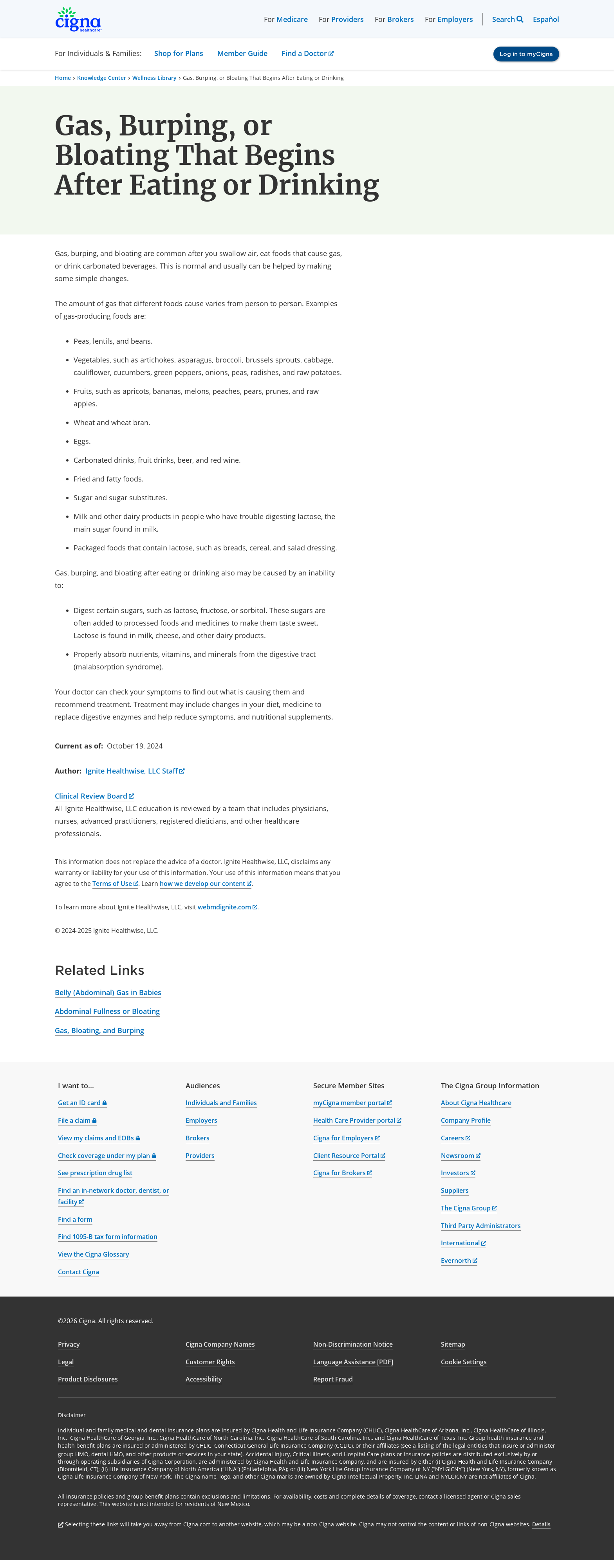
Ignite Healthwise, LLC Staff (135, 770)
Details (541, 1524)
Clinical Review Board (94, 796)
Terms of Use (115, 883)
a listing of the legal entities (450, 1445)
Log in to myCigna (526, 54)
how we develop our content (205, 883)
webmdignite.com (227, 907)
